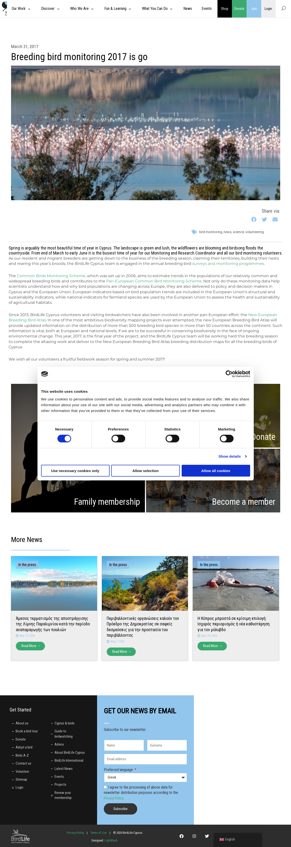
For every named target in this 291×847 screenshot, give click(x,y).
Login (268, 8)
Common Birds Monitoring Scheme (51, 276)
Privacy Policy (114, 798)
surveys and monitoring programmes (228, 263)
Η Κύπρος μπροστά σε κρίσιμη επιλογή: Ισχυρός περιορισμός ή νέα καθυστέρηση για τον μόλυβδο (234, 624)
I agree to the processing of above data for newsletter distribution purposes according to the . (141, 793)
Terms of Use (98, 833)
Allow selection (145, 470)
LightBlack (111, 840)
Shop (224, 8)
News (227, 232)
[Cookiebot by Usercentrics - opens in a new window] (229, 374)
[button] (254, 220)
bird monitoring (210, 232)
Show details (229, 456)
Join (254, 8)
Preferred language (119, 770)
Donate (239, 8)
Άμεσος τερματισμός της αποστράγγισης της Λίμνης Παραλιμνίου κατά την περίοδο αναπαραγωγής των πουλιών (53, 624)
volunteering (254, 232)
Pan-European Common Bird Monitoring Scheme (154, 281)
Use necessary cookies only (75, 470)
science (238, 232)
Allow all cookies (215, 470)
